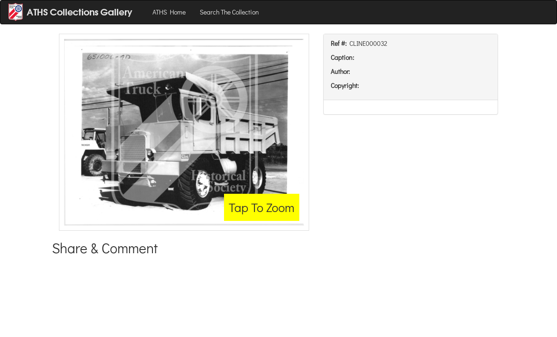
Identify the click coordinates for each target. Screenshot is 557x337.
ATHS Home (169, 11)
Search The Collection (229, 11)
